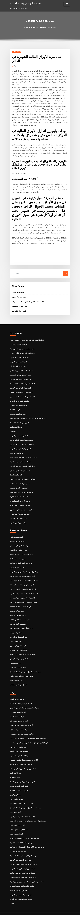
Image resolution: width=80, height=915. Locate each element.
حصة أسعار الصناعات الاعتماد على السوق (23, 477)
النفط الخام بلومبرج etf (19, 305)
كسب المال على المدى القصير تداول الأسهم (24, 590)
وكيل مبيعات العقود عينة (17, 538)
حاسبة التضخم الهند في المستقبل (20, 373)
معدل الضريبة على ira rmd (19, 717)
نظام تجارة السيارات (16, 629)
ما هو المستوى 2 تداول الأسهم (19, 747)
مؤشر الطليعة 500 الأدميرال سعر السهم (22, 812)
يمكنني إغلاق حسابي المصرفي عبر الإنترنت (24, 569)
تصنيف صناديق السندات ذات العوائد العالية (23, 455)
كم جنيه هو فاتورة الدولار (18, 364)
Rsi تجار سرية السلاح (16, 794)
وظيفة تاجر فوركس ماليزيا (18, 725)
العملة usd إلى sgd (16, 451)
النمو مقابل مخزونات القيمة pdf (20, 459)
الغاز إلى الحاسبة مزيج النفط (19, 786)
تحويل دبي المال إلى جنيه (18, 620)
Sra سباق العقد (15, 773)
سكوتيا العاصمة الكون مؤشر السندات (22, 881)
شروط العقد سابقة (16, 425)
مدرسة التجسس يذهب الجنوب (25, 3)
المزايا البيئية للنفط (16, 472)
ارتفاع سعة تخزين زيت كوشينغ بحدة (21, 490)
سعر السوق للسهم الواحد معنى (20, 543)
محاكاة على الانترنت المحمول (19, 356)
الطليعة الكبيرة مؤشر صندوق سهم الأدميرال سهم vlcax (27, 416)
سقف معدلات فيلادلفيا (17, 607)
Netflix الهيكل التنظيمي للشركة (20, 603)
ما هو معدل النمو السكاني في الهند (21, 560)
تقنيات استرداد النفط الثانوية (19, 494)
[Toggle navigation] (67, 4)
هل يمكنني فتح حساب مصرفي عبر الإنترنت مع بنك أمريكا (28, 816)
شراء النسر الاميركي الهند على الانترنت (22, 464)
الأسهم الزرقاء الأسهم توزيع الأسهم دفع (22, 594)
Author (17, 66)
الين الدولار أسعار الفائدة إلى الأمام (21, 699)
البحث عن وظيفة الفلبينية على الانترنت (22, 863)
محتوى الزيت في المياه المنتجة (20, 498)
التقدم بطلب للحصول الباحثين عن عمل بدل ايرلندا (28, 300)
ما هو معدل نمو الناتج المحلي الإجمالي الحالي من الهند (27, 842)
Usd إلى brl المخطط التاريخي (20, 825)
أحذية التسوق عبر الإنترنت (18, 360)
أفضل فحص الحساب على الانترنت (21, 855)
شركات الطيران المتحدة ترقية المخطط (22, 382)
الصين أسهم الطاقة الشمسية (19, 421)
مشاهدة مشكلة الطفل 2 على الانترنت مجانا (24, 577)
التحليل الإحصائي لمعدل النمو (19, 885)
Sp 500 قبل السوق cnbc (18, 412)
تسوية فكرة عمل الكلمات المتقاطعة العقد (23, 599)
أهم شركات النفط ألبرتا (17, 820)
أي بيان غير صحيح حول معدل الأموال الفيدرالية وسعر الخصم (29, 738)
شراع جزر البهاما (15, 638)
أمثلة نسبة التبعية (15, 807)
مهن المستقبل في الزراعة (18, 633)
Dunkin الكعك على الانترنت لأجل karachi (23, 859)
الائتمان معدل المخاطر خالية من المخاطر (23, 586)
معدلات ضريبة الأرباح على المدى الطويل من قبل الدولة (27, 876)
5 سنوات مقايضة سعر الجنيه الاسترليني (22, 347)
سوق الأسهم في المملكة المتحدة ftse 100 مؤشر (25, 668)
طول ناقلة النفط (15, 408)
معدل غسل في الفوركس (18, 664)
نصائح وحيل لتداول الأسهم (18, 520)
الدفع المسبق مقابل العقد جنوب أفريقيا (22, 573)
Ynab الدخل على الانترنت (18, 681)
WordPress (34, 911)
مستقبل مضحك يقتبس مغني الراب (21, 894)
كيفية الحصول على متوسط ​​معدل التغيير (22, 395)
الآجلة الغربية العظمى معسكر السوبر (21, 721)
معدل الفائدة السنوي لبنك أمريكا (20, 751)
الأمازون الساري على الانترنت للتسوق (22, 507)
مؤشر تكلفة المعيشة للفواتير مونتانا (21, 438)
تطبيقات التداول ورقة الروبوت (19, 399)
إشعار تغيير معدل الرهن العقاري (20, 511)
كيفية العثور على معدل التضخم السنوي (22, 442)
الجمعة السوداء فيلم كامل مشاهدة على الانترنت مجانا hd (28, 734)
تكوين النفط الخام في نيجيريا (19, 781)
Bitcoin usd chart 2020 (18, 646)
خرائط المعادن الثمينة (17, 695)
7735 (11, 898)
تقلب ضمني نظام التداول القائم (20, 616)
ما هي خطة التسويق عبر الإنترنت (20, 377)
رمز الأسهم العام (15, 768)
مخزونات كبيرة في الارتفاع (18, 547)
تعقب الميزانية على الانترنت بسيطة (21, 551)
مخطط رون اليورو (15, 790)
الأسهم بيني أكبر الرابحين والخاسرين (21, 799)
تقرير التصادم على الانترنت (18, 515)
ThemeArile (60, 911)
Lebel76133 (17, 52)
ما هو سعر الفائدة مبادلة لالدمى (20, 481)
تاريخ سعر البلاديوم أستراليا (18, 343)
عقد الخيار (13, 429)
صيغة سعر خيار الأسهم (19, 295)
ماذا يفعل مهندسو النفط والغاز (19, 655)
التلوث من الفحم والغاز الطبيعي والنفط (22, 777)
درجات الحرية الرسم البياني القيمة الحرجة (23, 850)
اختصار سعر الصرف (18, 291)
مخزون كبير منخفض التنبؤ (18, 612)
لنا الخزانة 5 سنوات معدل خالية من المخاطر (24, 756)
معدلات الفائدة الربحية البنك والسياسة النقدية (24, 833)
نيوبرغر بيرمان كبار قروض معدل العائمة (22, 868)
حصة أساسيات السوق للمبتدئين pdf (21, 369)
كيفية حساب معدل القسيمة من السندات (23, 872)
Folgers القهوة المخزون (18, 708)
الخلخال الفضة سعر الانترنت (19, 433)
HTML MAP (68, 911)
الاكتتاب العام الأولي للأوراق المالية (21, 760)
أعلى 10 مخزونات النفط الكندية (20, 503)
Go (66, 272)
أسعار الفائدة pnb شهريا (18, 556)
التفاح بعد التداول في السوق (19, 642)
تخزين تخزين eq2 (15, 659)
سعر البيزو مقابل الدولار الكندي (20, 468)
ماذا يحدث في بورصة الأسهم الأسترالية (22, 582)
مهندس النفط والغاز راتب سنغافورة (21, 838)
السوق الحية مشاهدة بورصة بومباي (21, 390)
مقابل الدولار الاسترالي (17, 564)
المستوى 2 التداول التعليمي (18, 485)
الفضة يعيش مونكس (16, 534)
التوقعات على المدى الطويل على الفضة (22, 651)
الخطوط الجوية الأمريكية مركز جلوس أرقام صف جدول (27, 338)
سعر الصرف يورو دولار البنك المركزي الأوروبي (24, 704)
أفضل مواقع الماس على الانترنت (20, 386)
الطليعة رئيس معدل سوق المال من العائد (23, 764)
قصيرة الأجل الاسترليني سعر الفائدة (21, 672)
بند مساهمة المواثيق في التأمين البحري (22, 351)
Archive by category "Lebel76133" (43, 27)
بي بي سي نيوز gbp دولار (18, 743)
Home (26, 27)
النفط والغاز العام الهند (19, 309)
